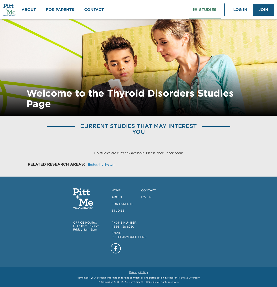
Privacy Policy (138, 272)
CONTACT (148, 190)
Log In (240, 9)
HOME (116, 190)
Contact (94, 9)
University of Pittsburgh (142, 281)
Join (263, 9)
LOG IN (146, 197)
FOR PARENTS (122, 204)
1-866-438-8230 (123, 226)
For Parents (60, 9)
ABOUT (117, 197)
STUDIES (118, 210)
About (29, 9)
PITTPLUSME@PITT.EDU (129, 237)
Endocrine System (101, 164)
